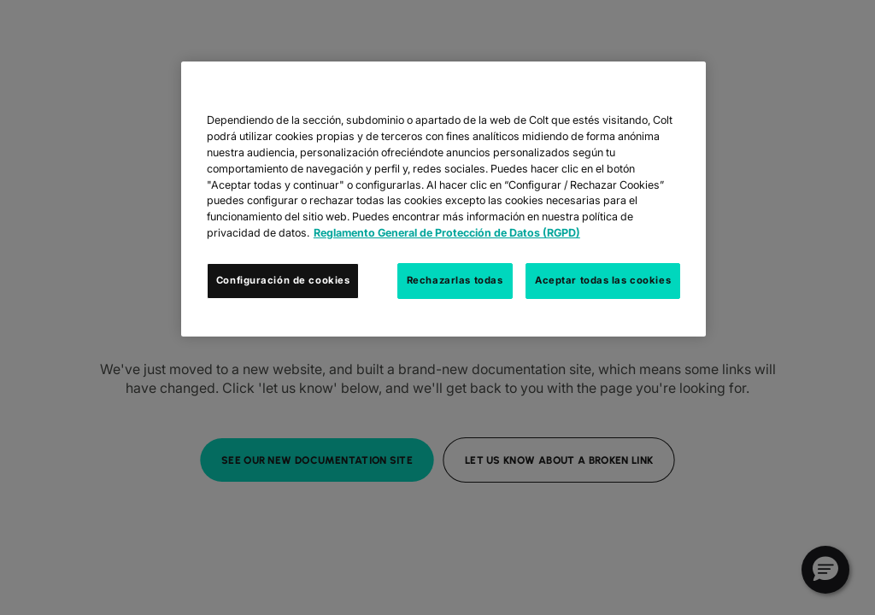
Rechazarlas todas (455, 280)
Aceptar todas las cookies (603, 280)
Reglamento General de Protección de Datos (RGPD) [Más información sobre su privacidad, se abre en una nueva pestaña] (447, 232)
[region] (443, 199)
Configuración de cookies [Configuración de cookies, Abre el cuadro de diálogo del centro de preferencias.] (283, 280)
